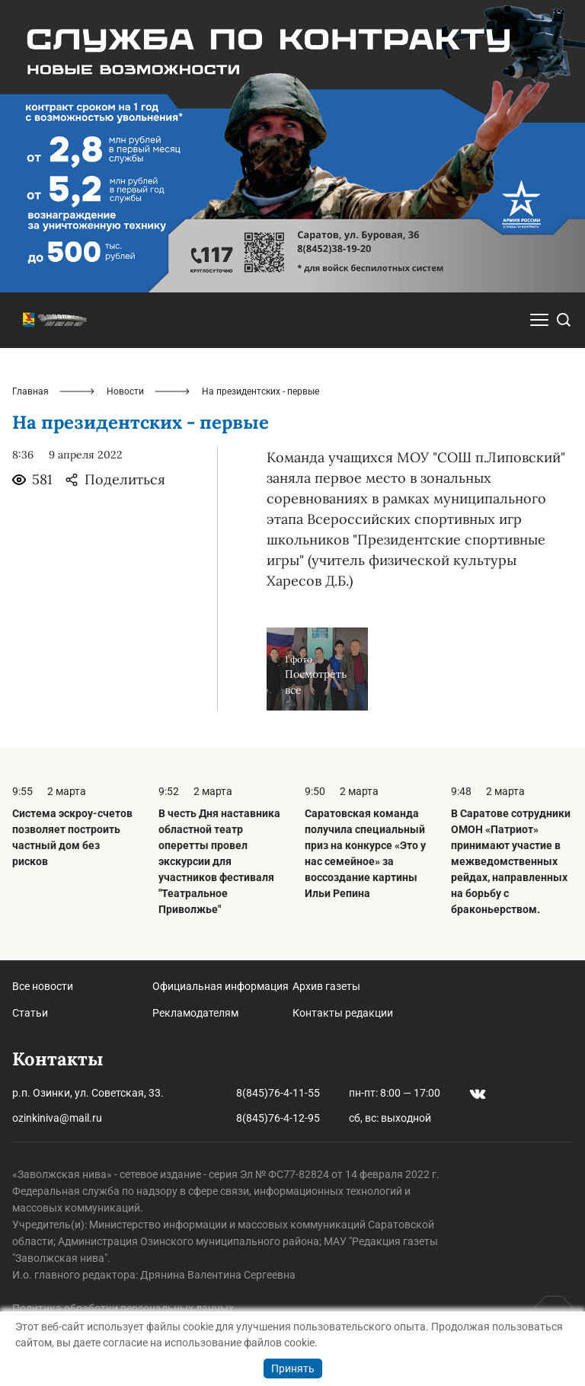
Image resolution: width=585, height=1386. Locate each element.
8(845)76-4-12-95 (278, 1118)
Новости (125, 391)
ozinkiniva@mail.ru (57, 1118)
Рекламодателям (195, 1013)
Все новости (42, 986)
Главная (30, 391)
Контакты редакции (342, 1013)
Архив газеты (326, 986)
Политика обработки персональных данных (123, 1308)
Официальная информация (220, 986)
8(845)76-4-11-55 (278, 1093)
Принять (293, 1368)
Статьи (30, 1013)
